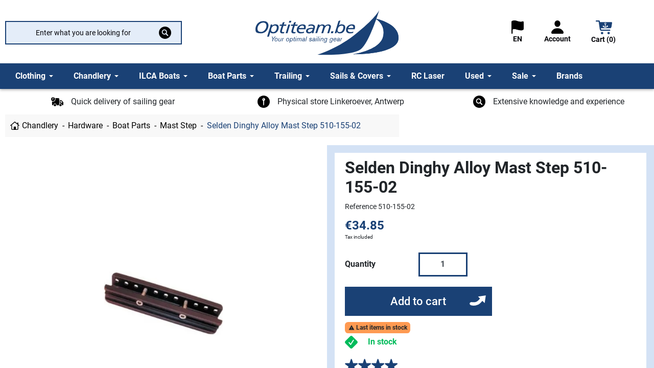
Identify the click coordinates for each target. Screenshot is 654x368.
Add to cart (418, 301)
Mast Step (178, 125)
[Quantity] (443, 264)
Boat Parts (131, 125)
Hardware (85, 125)
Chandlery (40, 125)
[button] (604, 33)
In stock (382, 342)
